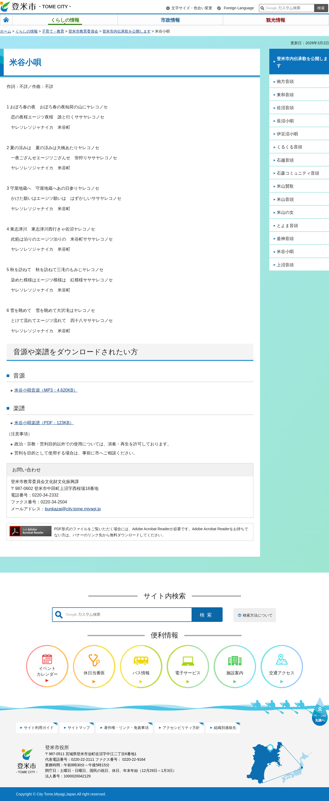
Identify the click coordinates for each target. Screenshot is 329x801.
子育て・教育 (53, 31)
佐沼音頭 (285, 107)
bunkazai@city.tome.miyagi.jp (73, 508)
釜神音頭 (285, 238)
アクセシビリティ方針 (181, 727)
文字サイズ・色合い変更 (191, 8)
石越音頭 (285, 160)
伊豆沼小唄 (287, 134)
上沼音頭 (285, 265)
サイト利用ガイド (39, 727)
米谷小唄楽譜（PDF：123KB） (44, 423)
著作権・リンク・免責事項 (126, 727)
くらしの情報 (26, 31)
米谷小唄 (285, 251)
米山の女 (285, 212)
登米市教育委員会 (83, 31)
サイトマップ (79, 727)
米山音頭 (285, 199)
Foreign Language (239, 8)
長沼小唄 (285, 121)
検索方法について (257, 615)
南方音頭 (285, 81)
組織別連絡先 (225, 727)
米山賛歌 (285, 186)
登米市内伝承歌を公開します (126, 31)
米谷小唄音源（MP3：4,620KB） (45, 390)
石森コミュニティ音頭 (298, 173)
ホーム (5, 31)
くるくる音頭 (289, 147)
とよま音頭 (287, 225)
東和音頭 (285, 94)
